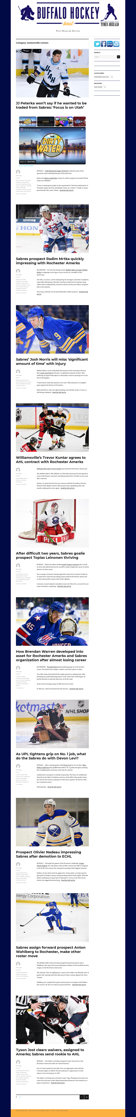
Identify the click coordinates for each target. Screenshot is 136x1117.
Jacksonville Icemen (21, 382)
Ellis (29, 180)
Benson (18, 380)
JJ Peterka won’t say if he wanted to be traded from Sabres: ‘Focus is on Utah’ (51, 105)
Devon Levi (67, 765)
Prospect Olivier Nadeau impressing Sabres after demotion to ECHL (48, 854)
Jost (17, 1078)
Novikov (18, 878)
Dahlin (18, 1072)
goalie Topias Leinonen (70, 564)
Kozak (29, 184)
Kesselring (24, 184)
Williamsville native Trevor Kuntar (49, 469)
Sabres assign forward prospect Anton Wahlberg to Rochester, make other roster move (51, 951)
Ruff (30, 189)
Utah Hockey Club (21, 191)
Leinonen (23, 285)
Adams (18, 180)
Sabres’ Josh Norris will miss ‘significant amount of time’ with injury (52, 361)
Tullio (23, 880)
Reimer (18, 780)
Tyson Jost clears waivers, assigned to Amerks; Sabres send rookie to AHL (50, 1052)
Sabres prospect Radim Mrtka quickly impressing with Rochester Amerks (50, 261)
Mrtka (20, 286)
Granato (23, 676)
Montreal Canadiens (21, 778)
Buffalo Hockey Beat (22, 1110)
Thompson (25, 683)
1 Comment (19, 784)
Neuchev (27, 876)
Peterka (18, 187)
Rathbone (25, 286)
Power (18, 383)
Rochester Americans (22, 189)
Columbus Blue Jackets (22, 1070)
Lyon (17, 579)
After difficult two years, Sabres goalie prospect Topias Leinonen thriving (50, 555)
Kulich (17, 186)
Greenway (19, 678)
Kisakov (18, 874)
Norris (29, 382)
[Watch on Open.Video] (27, 161)
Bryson (22, 180)
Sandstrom (25, 782)
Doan (26, 180)
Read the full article (66, 190)
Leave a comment (21, 193)
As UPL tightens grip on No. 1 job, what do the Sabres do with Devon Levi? (51, 756)
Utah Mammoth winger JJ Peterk (56, 171)
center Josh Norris (46, 373)
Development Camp (22, 574)
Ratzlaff (23, 187)
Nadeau (22, 876)
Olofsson (26, 1078)
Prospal (18, 682)
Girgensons (23, 1072)
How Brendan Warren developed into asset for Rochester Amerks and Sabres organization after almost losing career (51, 655)
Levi (17, 286)
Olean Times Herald (62, 1110)
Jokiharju (28, 1076)
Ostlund (29, 186)
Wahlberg (25, 976)
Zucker (29, 191)
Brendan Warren (53, 667)
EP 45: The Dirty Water (32, 130)
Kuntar (18, 480)
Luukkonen (23, 186)
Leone (28, 285)
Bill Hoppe (19, 175)
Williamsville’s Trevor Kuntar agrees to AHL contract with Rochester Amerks (51, 459)
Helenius (18, 283)
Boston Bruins (25, 380)
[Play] (64, 121)
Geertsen (18, 182)
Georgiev (25, 281)
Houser (18, 774)
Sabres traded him (50, 178)
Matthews (28, 680)
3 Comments (19, 688)
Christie (18, 676)
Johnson (23, 1076)
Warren (24, 290)
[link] (22, 129)
